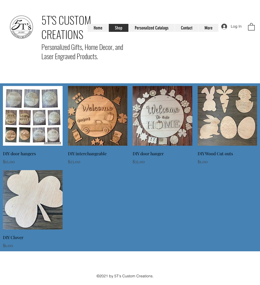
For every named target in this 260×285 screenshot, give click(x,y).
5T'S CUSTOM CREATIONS (66, 27)
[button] (251, 27)
